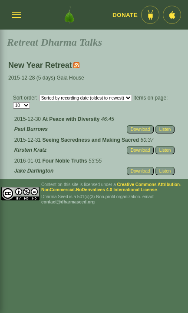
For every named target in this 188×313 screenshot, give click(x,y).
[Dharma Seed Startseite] (69, 14)
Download (140, 129)
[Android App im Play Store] (150, 15)
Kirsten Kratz (30, 150)
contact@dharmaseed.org (68, 202)
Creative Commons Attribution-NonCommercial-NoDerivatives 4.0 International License (111, 187)
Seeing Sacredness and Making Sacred (91, 140)
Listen (165, 129)
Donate (125, 15)
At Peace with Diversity (71, 119)
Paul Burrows (31, 129)
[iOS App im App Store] (172, 15)
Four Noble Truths (65, 161)
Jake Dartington (34, 171)
